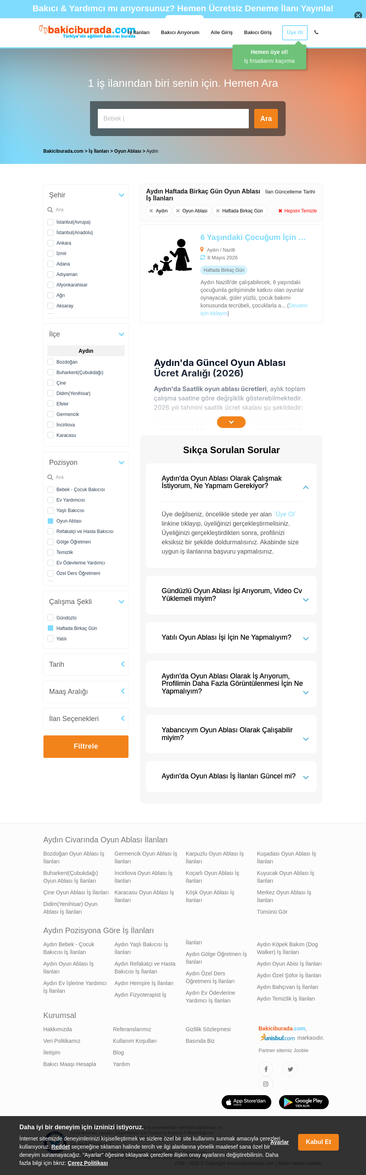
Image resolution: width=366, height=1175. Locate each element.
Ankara (64, 243)
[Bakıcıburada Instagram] (265, 1084)
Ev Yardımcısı (71, 500)
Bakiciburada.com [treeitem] (63, 151)
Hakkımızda (57, 1029)
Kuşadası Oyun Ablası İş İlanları (286, 857)
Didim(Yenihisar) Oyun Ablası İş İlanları (70, 908)
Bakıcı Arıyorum (180, 32)
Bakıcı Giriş (258, 32)
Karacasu (66, 435)
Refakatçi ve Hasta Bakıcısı (85, 531)
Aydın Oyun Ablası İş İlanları (68, 968)
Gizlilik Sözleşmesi (208, 1029)
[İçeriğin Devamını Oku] (231, 422)
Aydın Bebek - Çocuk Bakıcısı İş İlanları (68, 948)
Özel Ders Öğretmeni (79, 573)
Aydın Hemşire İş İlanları (143, 983)
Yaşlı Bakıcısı (71, 510)
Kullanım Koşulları (135, 1041)
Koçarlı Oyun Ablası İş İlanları (212, 877)
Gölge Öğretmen (74, 542)
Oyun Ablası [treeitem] (128, 151)
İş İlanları (138, 32)
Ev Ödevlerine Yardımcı (81, 563)
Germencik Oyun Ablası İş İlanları (145, 857)
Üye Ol (295, 32)
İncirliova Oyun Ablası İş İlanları (143, 877)
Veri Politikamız (62, 1041)
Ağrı (61, 295)
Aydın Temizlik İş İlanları (286, 999)
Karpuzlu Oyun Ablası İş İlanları (215, 857)
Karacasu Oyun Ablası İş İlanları (144, 896)
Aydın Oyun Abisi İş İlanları (289, 964)
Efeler (63, 404)
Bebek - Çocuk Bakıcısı (81, 489)
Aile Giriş (222, 32)
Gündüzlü (66, 618)
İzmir (62, 253)
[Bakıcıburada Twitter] (290, 1069)
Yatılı (62, 639)
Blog (118, 1052)
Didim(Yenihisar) (74, 393)
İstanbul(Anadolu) (75, 232)
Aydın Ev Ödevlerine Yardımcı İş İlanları (210, 997)
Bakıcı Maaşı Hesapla (69, 1064)
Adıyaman (67, 274)
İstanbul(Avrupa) (74, 222)
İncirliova (66, 425)
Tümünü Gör (272, 912)
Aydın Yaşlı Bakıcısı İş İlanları (141, 948)
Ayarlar (279, 1142)
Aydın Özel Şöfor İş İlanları (289, 975)
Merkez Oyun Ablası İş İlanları (284, 896)
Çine (61, 383)
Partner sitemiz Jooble (283, 1050)
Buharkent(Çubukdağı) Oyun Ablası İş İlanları (70, 877)
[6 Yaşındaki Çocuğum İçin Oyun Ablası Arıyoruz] (213, 274)
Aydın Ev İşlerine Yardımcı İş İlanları (75, 987)
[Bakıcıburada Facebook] (265, 1069)
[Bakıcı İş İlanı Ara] (173, 118)
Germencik (68, 414)
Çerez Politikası (88, 1163)
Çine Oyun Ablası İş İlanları (76, 892)
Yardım (121, 1064)
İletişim (52, 1052)
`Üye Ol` (285, 514)
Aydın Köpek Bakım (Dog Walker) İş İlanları (287, 948)
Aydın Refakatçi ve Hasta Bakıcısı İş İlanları (144, 968)
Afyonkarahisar (72, 285)
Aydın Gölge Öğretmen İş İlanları (216, 958)
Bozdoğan (67, 362)
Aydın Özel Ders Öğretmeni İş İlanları (210, 977)
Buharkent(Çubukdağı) (80, 372)
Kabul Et (318, 1142)
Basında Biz (200, 1041)
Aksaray (65, 306)
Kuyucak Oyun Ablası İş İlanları (285, 877)
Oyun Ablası (69, 521)
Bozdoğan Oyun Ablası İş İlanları (73, 857)
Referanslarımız (132, 1029)
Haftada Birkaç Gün (77, 628)
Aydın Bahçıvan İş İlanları (288, 987)
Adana (63, 264)
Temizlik (65, 552)
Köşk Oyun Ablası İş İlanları (210, 896)
